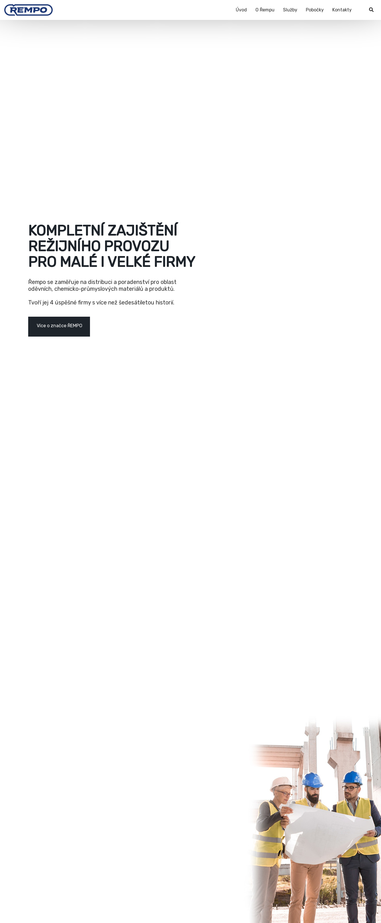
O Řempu (265, 10)
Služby (290, 10)
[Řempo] (28, 7)
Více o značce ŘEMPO (59, 325)
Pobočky (315, 10)
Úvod (241, 10)
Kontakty (342, 10)
